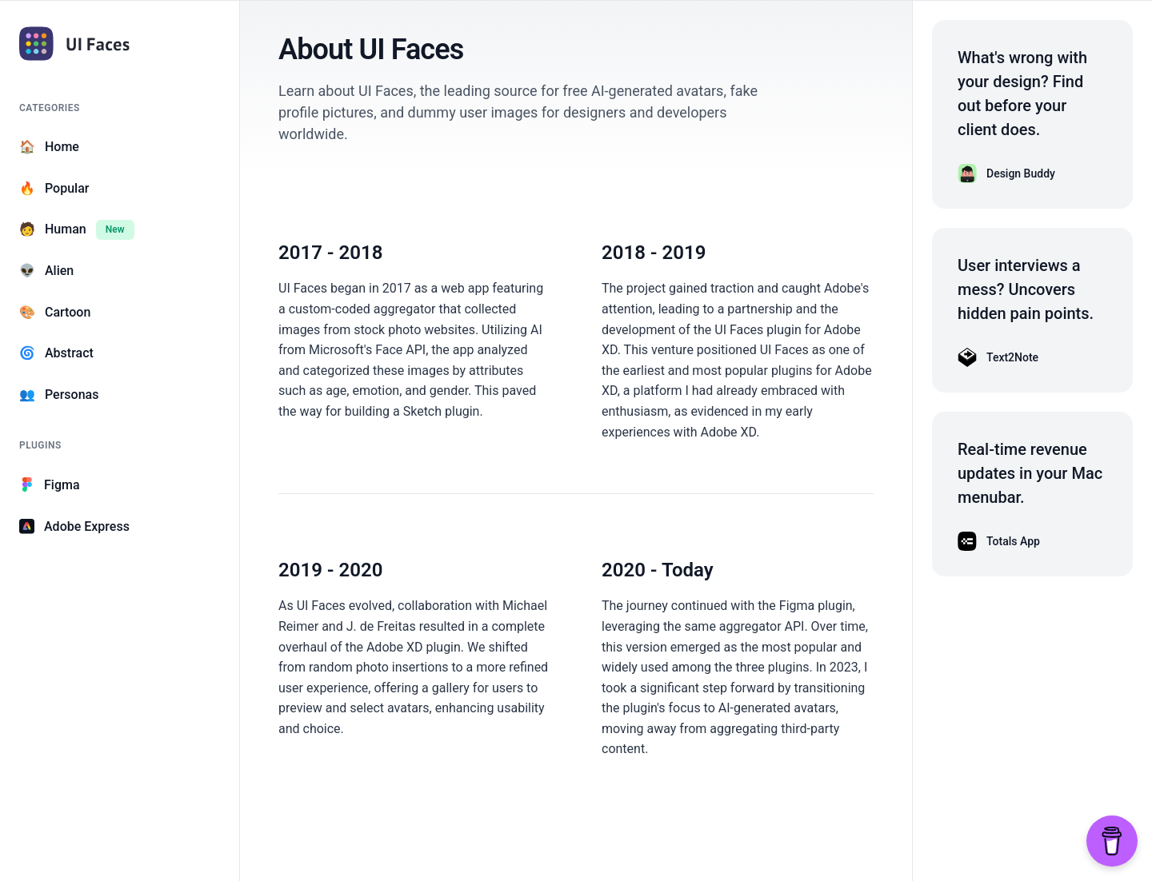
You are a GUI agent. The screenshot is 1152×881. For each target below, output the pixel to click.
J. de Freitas (381, 626)
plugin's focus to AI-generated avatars (729, 708)
